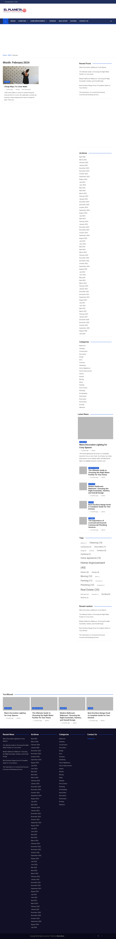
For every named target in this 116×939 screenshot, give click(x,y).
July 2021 (82, 303)
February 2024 (83, 221)
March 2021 (83, 311)
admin (17, 89)
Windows (82, 407)
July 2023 (82, 241)
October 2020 (83, 325)
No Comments (26, 89)
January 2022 (83, 289)
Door (80, 360)
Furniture (22, 21)
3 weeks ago (84, 450)
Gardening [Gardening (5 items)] (86, 554)
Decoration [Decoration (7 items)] (100, 547)
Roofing (73, 21)
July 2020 (82, 334)
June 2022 (82, 275)
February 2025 (83, 196)
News (81, 382)
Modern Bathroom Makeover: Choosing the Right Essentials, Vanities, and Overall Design (99, 489)
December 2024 (84, 202)
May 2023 (82, 247)
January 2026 (83, 165)
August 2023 (83, 238)
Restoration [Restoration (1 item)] (95, 594)
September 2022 (84, 266)
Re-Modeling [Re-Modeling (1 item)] (100, 585)
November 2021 (84, 294)
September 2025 (84, 176)
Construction (83, 351)
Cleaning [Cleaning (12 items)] (96, 542)
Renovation (82, 399)
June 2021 (82, 306)
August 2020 (83, 331)
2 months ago (93, 477)
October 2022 (83, 263)
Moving (81, 379)
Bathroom (82, 346)
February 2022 (83, 286)
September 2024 (84, 210)
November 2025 (84, 171)
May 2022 (82, 277)
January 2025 (83, 199)
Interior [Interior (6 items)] (85, 572)
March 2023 (83, 252)
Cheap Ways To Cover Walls (15, 86)
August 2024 (83, 213)
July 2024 (82, 216)
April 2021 (82, 308)
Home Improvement (37, 21)
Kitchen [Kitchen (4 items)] (95, 572)
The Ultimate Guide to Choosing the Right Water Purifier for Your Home (99, 472)
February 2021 (83, 314)
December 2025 (84, 168)
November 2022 (84, 261)
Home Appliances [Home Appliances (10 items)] (91, 558)
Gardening (82, 365)
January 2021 (83, 317)
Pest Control (83, 388)
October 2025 (83, 174)
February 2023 (83, 255)
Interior (53, 21)
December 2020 (84, 319)
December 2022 (84, 258)
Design (12, 21)
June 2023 (82, 244)
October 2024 (83, 207)
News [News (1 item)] (97, 576)
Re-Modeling (83, 393)
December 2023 (84, 227)
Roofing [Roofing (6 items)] (106, 594)
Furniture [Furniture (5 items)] (101, 550)
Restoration (83, 402)
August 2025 (83, 179)
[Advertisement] (58, 38)
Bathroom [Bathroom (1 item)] (84, 543)
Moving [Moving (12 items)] (86, 576)
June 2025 (82, 185)
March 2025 (83, 193)
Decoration (82, 354)
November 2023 (84, 230)
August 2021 (83, 300)
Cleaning (82, 348)
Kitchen (81, 376)
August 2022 (83, 269)
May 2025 (82, 188)
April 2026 (82, 157)
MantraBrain (60, 936)
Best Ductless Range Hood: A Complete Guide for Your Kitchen (99, 507)
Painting (7, 82)
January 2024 (83, 224)
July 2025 (82, 182)
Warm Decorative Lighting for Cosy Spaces (92, 67)
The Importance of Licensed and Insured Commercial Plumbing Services (97, 524)
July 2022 (82, 272)
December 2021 (84, 291)
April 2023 (82, 249)
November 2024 (84, 205)
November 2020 (84, 322)
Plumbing (82, 390)
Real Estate (63, 21)
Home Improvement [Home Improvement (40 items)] (93, 565)
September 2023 (84, 235)
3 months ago (93, 530)
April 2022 (82, 280)
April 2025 (82, 190)
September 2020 (84, 328)
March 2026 (83, 160)
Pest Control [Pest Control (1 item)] (98, 581)
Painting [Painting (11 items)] (86, 580)
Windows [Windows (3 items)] (84, 597)
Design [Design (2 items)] (83, 550)
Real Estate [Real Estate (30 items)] (90, 589)
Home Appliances (84, 368)
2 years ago (8, 89)
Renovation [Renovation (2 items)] (85, 594)
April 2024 (82, 218)
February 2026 (83, 162)
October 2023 (83, 233)
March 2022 (83, 283)
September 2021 (84, 297)
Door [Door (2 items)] (91, 550)
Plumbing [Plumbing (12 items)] (87, 585)
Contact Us (83, 21)
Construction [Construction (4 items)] (86, 547)
